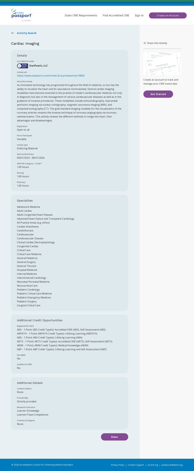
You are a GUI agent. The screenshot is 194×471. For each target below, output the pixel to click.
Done (114, 437)
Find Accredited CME (116, 15)
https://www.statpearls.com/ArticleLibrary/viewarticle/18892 (51, 75)
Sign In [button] (139, 15)
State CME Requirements (81, 15)
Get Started (158, 94)
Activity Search (24, 33)
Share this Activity (155, 43)
